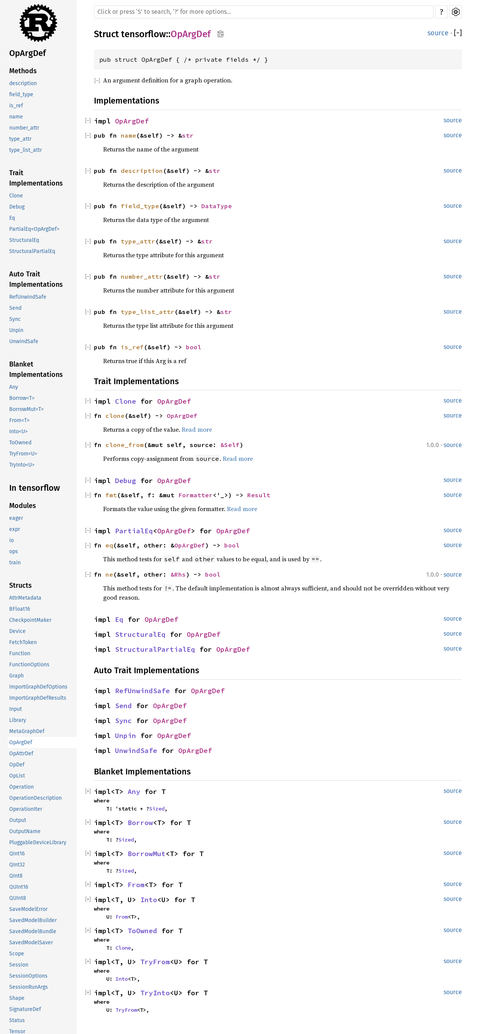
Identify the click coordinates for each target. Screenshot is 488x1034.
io (11, 540)
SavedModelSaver (31, 942)
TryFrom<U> (23, 453)
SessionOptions (28, 976)
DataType (216, 206)
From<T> (19, 420)
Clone (16, 195)
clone (115, 415)
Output (17, 820)
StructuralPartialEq (32, 251)
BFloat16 (19, 609)
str (188, 135)
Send (15, 308)
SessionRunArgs (28, 987)
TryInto (155, 992)
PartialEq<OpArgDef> (34, 229)
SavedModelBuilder (33, 920)
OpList (17, 776)
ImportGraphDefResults (37, 698)
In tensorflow (34, 488)
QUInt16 (18, 887)
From (136, 884)
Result (258, 495)
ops (13, 551)
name (16, 116)
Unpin (16, 330)
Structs (20, 585)
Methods (23, 71)
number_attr (24, 128)
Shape (17, 998)
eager (16, 518)
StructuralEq (24, 240)
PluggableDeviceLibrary (37, 842)
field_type (21, 94)
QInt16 (17, 853)
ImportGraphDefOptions (38, 687)
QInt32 (17, 864)
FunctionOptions (29, 664)
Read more (197, 429)
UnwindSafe (23, 341)
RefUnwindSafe (27, 297)
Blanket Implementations (36, 369)
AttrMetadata (25, 598)
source (438, 33)
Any (13, 387)
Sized (156, 808)
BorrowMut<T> (26, 409)
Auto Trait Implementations (36, 279)
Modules (22, 505)
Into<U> (18, 431)
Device (17, 631)
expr (14, 529)
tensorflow (143, 34)
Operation (21, 787)
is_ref (16, 105)
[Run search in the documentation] (264, 11)
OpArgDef (27, 53)
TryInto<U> (22, 465)
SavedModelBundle (32, 931)
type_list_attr (25, 150)
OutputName (25, 831)
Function (19, 653)
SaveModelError (28, 909)
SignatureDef (25, 1009)
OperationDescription (35, 798)
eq (109, 545)
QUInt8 (17, 898)
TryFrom (155, 961)
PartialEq (134, 530)
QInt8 (16, 876)
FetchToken (23, 642)
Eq (12, 218)
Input (15, 709)
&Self (230, 445)
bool (193, 347)
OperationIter (25, 809)
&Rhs (178, 574)
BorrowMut (147, 853)
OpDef (17, 764)
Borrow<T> (22, 398)
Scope (16, 953)
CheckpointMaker (30, 620)
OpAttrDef (21, 753)
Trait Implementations (36, 178)
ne (109, 574)
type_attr (20, 139)
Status (17, 1020)
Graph (16, 675)
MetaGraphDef (26, 731)
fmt (111, 495)
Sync (15, 319)
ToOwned (20, 442)
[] (458, 33)
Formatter (195, 495)
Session (18, 965)
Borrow (140, 822)
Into (148, 899)
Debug (17, 207)
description (23, 83)
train (15, 562)
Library (17, 720)
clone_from (124, 445)
